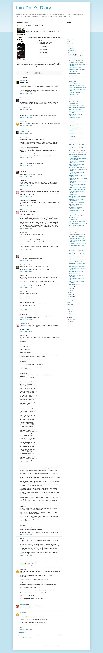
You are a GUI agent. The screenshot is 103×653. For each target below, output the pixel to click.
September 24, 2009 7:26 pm (26, 125)
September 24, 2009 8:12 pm (26, 176)
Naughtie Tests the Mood (74, 96)
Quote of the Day (73, 219)
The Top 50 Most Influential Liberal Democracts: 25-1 (76, 165)
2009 (69, 47)
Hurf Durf (22, 569)
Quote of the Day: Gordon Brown (76, 101)
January (71, 300)
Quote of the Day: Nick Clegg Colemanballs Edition (75, 208)
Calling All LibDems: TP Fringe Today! (77, 187)
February (71, 298)
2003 (69, 311)
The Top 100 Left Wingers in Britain (76, 99)
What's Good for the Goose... (75, 109)
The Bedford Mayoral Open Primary (76, 266)
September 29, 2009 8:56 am (26, 629)
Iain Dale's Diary (33, 7)
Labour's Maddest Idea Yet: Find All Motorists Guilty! (76, 192)
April (70, 294)
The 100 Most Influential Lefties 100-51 (77, 107)
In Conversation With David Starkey (76, 215)
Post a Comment (21, 632)
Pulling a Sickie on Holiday (75, 249)
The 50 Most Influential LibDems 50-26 (77, 189)
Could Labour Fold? (73, 71)
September (71, 54)
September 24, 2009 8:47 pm (26, 205)
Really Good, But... (73, 75)
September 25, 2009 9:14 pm (26, 520)
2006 (69, 306)
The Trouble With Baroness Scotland (77, 236)
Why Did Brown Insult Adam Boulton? (77, 69)
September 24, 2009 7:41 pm (26, 157)
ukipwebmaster (23, 604)
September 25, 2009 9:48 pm (26, 555)
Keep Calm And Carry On (74, 83)
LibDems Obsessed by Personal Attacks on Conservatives (77, 159)
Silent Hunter (23, 97)
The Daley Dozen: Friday (74, 217)
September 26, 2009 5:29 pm (26, 600)
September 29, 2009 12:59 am (26, 608)
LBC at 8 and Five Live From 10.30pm (77, 238)
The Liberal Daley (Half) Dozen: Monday (77, 167)
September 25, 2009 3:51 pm (26, 368)
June (70, 290)
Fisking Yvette (72, 98)
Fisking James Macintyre (74, 212)
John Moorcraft (23, 323)
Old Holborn (22, 129)
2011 (69, 43)
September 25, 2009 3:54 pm (26, 461)
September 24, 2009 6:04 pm (26, 93)
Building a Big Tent (73, 81)
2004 (69, 309)
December (71, 48)
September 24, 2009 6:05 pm (26, 109)
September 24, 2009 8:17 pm (26, 185)
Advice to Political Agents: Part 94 (76, 210)
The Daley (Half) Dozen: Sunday (76, 260)
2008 (69, 302)
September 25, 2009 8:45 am (26, 287)
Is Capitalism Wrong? (73, 232)
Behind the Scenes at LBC (75, 143)
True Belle (22, 254)
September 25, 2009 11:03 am (26, 319)
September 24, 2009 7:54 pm (26, 165)
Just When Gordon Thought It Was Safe (77, 150)
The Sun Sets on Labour (74, 73)
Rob (21, 169)
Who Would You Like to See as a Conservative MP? (76, 205)
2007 (69, 304)
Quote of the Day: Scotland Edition (76, 229)
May (70, 292)
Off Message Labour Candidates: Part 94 (78, 223)
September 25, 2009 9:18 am (26, 297)
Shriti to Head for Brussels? (75, 127)
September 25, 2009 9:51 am (26, 309)
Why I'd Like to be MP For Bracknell (76, 85)
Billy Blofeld (22, 80)
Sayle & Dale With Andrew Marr (76, 261)
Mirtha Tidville (23, 121)
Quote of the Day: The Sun (75, 67)
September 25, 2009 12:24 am (26, 271)
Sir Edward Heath (24, 189)
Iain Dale (71, 321)
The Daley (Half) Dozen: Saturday (76, 271)
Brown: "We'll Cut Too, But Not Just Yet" (77, 247)
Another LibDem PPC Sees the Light (77, 221)
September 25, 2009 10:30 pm (26, 565)
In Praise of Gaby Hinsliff (74, 80)
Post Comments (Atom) (27, 637)
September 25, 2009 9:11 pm (26, 502)
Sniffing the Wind (73, 230)
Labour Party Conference (25, 131)
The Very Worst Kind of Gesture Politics (77, 154)
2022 (69, 41)
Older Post (59, 635)
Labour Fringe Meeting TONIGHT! (76, 92)
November (71, 50)
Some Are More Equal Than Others (76, 60)
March (70, 296)
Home (39, 635)
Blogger (57, 645)
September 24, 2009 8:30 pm (26, 196)
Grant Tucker (72, 319)
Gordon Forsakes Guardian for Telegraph (78, 87)
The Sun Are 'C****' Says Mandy (76, 58)
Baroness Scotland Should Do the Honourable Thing (76, 162)
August (71, 286)
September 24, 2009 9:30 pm (26, 228)
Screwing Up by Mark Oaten (75, 214)
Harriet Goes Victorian (74, 94)
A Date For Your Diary (74, 119)
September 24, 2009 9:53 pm (26, 260)
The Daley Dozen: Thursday (75, 227)
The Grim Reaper (24, 264)
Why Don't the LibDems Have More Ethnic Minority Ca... (76, 200)
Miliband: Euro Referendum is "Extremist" (78, 152)
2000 (69, 313)
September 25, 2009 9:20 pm (26, 534)
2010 (69, 45)
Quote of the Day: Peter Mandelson (76, 105)
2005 (69, 308)
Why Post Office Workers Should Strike (77, 234)
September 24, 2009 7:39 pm (26, 133)
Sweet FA (71, 141)
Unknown (22, 612)
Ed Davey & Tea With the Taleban (76, 202)
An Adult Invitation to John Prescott (76, 245)
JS (70, 323)
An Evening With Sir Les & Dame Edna (77, 243)
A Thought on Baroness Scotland (76, 156)
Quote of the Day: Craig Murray (76, 62)
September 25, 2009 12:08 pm (26, 331)
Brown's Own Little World (74, 117)
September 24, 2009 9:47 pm (26, 249)
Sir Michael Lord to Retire (74, 273)
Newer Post (18, 635)
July (70, 288)
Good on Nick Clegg (73, 194)
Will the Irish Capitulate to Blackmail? (77, 225)
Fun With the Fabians (73, 103)
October (71, 52)
